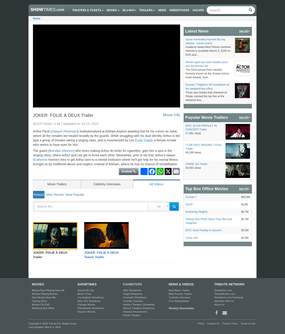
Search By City (85, 290)
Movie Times (84, 294)
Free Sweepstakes (179, 301)
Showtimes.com (223, 290)
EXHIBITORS (132, 284)
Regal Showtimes (132, 294)
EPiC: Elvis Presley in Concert (203, 230)
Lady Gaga (143, 140)
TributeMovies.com (224, 294)
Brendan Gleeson (61, 151)
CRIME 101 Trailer (196, 164)
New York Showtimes (89, 301)
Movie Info (171, 115)
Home (36, 18)
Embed (129, 171)
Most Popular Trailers (180, 294)
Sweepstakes (179, 10)
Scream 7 (191, 197)
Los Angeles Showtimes (90, 297)
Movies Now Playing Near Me (48, 290)
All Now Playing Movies (45, 294)
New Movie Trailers (179, 290)
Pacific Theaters (132, 315)
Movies (113, 10)
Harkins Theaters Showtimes (139, 304)
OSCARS (198, 10)
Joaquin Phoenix (63, 131)
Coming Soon (39, 301)
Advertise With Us (224, 301)
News (162, 10)
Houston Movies (86, 311)
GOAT (189, 204)
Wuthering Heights (196, 211)
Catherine (41, 159)
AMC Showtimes (132, 290)
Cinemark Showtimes (135, 297)
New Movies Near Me (44, 297)
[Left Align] (250, 10)
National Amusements (135, 311)
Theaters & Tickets (88, 10)
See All (244, 31)
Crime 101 (191, 237)
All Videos (156, 184)
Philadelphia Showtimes (90, 308)
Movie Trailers (57, 184)
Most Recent (55, 194)
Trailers (147, 10)
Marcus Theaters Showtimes (139, 308)
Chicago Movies (86, 304)
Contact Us (213, 323)
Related (38, 194)
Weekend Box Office (43, 308)
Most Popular (75, 194)
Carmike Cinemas (133, 301)
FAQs (201, 323)
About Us (219, 304)
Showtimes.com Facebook (228, 297)
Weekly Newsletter (181, 308)
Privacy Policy (230, 323)
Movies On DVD (41, 304)
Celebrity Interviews (106, 184)
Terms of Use (248, 323)
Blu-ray (129, 10)
